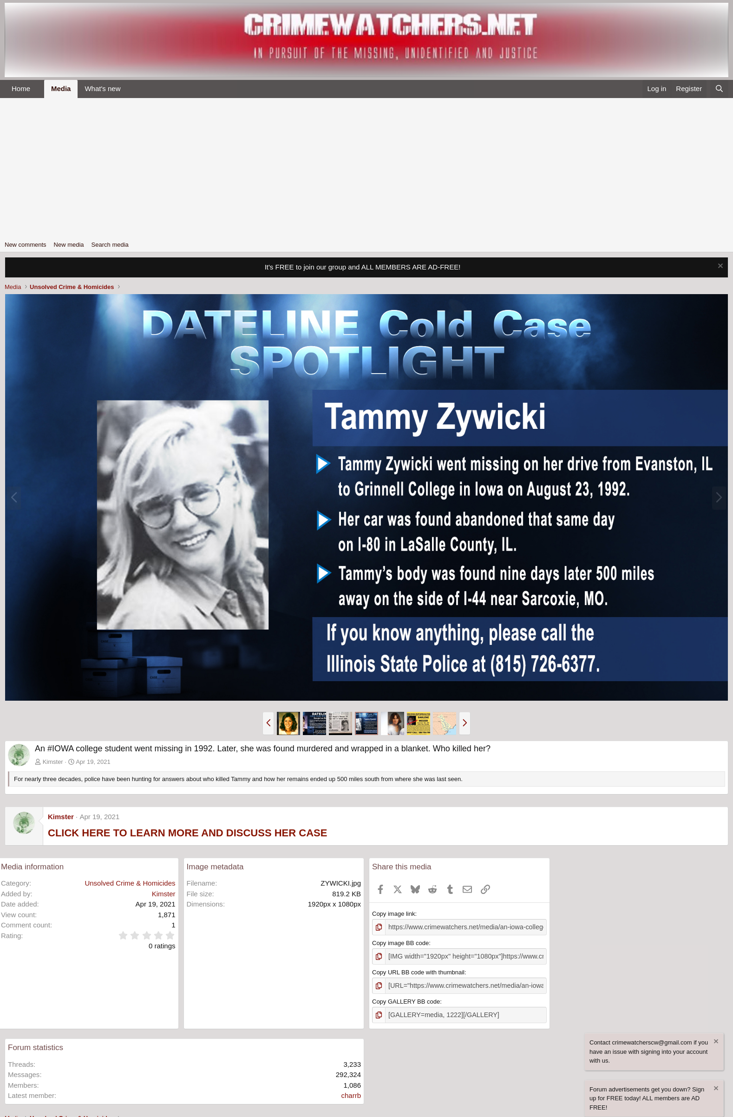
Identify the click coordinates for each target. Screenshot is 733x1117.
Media (61, 88)
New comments (25, 244)
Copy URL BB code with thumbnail (418, 970)
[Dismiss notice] (719, 267)
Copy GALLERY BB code (406, 998)
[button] (37, 89)
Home (21, 88)
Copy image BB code (400, 942)
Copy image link (393, 913)
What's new (102, 88)
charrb (351, 1092)
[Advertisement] (366, 168)
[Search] (719, 89)
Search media (110, 244)
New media (69, 244)
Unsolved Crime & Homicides (130, 883)
